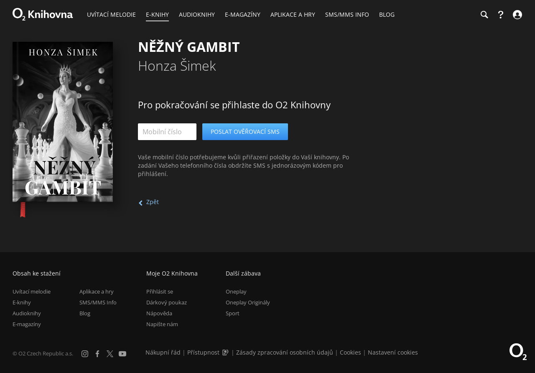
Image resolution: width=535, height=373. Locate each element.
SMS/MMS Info (98, 302)
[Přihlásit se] (516, 14)
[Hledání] (484, 14)
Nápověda (159, 313)
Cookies (350, 352)
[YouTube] (122, 353)
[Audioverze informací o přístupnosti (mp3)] (226, 352)
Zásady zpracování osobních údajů (284, 352)
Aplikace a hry (96, 291)
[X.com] (110, 353)
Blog (84, 313)
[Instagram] (85, 353)
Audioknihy (27, 313)
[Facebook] (97, 353)
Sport (232, 313)
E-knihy (22, 302)
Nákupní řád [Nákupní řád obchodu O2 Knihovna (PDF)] (163, 352)
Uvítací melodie (32, 291)
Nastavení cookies (393, 352)
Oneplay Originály (248, 302)
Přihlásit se (159, 291)
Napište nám (162, 324)
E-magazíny (27, 324)
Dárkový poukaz (166, 302)
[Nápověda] (500, 14)
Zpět (152, 202)
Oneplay (236, 291)
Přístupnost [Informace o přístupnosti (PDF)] (203, 352)
